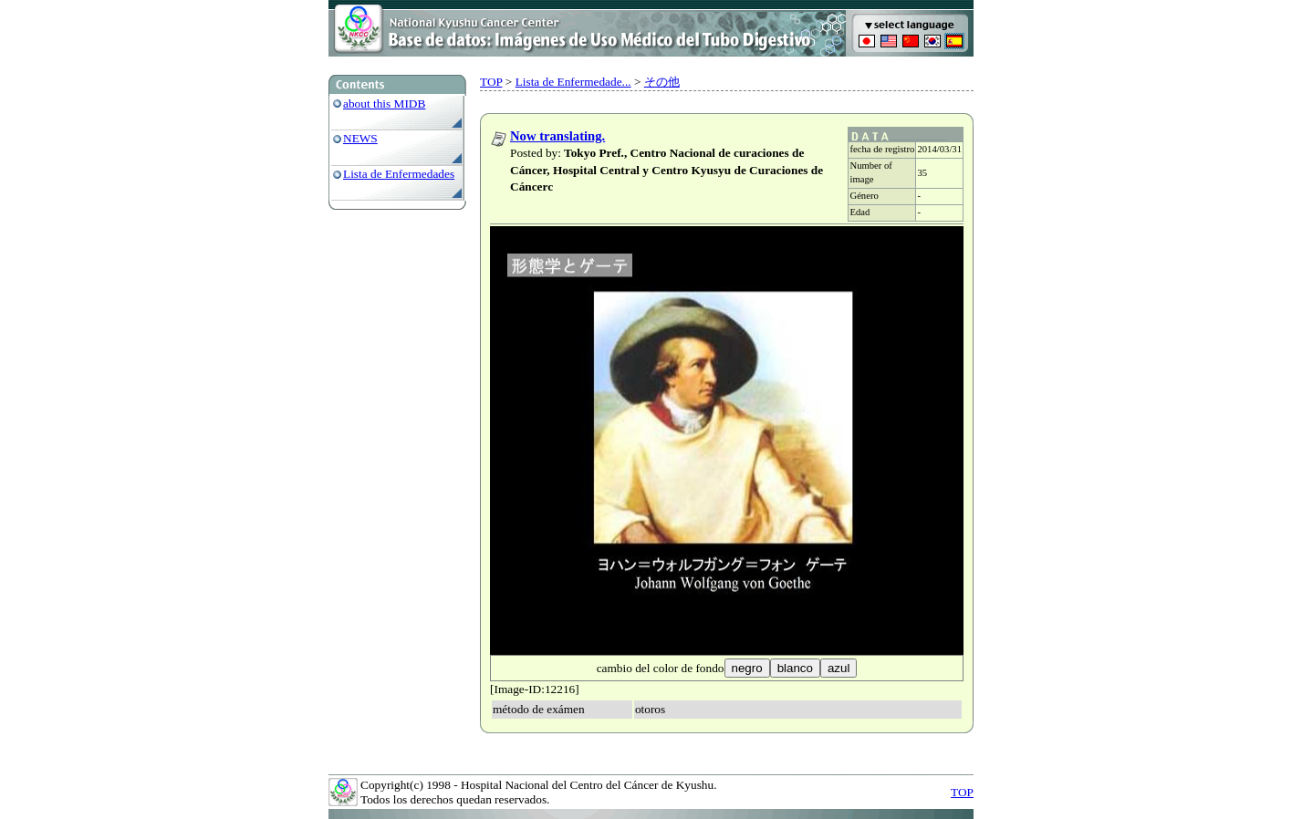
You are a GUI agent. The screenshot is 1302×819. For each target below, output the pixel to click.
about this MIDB (384, 103)
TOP (491, 81)
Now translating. (557, 136)
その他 (662, 81)
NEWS (360, 138)
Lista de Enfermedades (398, 174)
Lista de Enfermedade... (573, 81)
